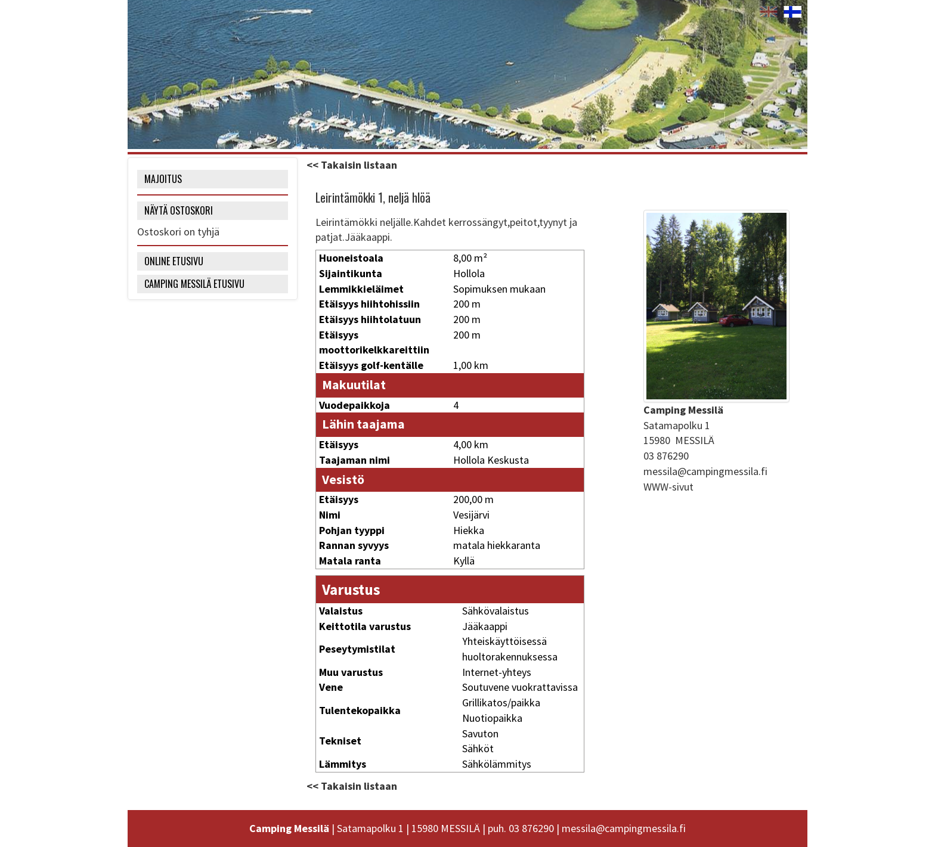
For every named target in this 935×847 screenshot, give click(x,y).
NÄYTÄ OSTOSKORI (178, 210)
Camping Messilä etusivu (194, 284)
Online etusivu (173, 261)
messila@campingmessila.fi (705, 471)
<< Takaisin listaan (351, 165)
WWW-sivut (668, 487)
